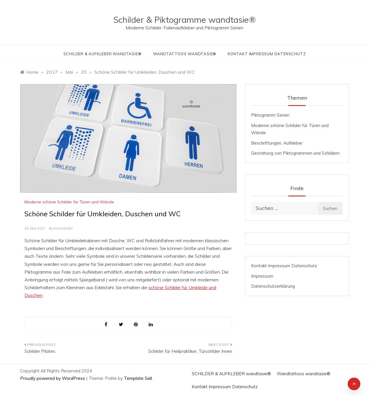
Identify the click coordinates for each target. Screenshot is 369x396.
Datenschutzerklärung (273, 286)
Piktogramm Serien (270, 115)
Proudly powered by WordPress (53, 378)
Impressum (262, 276)
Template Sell (138, 378)
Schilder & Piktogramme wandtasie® (184, 19)
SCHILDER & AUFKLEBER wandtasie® (102, 54)
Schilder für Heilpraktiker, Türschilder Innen (190, 351)
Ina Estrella (63, 228)
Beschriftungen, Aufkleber (277, 143)
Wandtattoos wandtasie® (184, 54)
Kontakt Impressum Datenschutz (267, 54)
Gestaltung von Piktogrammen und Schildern (295, 153)
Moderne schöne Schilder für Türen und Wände (69, 201)
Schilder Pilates (40, 351)
